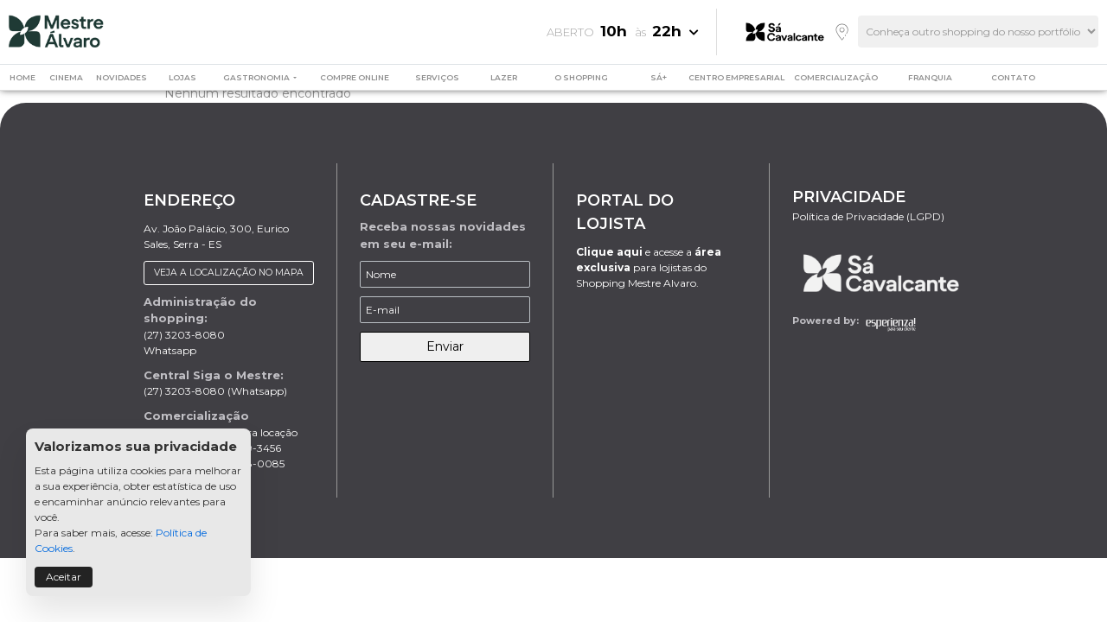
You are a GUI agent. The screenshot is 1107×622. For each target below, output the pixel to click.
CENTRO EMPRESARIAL (736, 77)
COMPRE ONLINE (354, 77)
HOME (22, 77)
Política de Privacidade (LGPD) (868, 216)
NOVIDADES (121, 77)
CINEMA (66, 77)
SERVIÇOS (437, 77)
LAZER (503, 77)
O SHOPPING (581, 77)
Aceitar (63, 576)
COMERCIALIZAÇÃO (836, 77)
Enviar (445, 346)
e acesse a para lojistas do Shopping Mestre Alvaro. (648, 267)
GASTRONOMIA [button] (257, 77)
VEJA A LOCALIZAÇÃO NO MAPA (229, 272)
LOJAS (182, 77)
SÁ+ (658, 77)
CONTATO (1013, 77)
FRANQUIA (930, 77)
